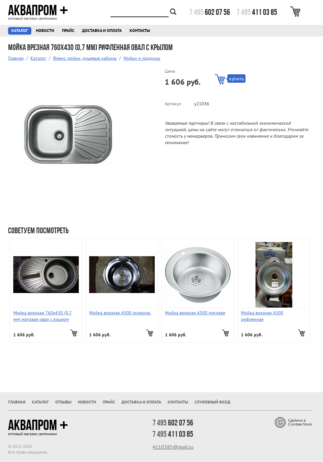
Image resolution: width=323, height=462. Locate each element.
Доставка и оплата (102, 30)
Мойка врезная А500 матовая (195, 313)
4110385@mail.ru (172, 447)
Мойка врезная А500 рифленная (262, 316)
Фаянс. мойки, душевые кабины (85, 58)
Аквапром (38, 10)
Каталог (19, 30)
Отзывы (63, 402)
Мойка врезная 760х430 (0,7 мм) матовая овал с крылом (42, 316)
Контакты (140, 30)
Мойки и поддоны (141, 58)
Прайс (68, 30)
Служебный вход (212, 402)
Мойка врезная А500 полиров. (120, 313)
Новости (45, 30)
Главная (16, 58)
